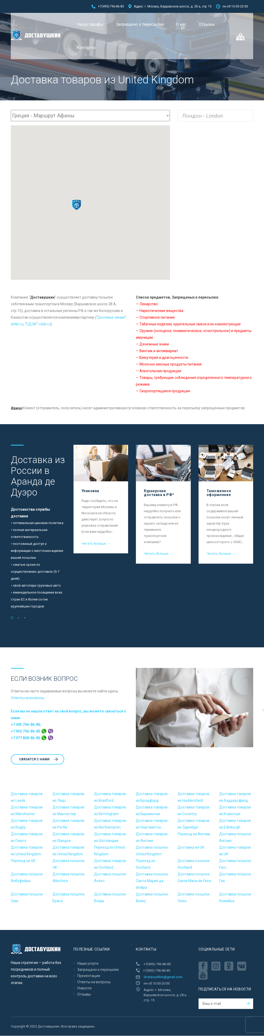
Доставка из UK (191, 848)
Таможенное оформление (219, 493)
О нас (181, 24)
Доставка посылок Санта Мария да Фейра (152, 881)
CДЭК (31, 324)
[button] (76, 205)
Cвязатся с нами (38, 759)
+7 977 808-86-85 (32, 738)
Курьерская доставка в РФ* (159, 493)
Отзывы (207, 24)
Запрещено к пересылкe (140, 24)
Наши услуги (87, 964)
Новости (84, 988)
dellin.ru (17, 324)
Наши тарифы (90, 24)
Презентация (88, 976)
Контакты (86, 47)
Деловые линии (111, 318)
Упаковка (90, 491)
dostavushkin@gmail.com (163, 977)
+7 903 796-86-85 (32, 731)
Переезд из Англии (194, 834)
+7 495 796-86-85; (26, 725)
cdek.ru (45, 324)
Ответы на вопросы (27, 698)
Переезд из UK (23, 861)
